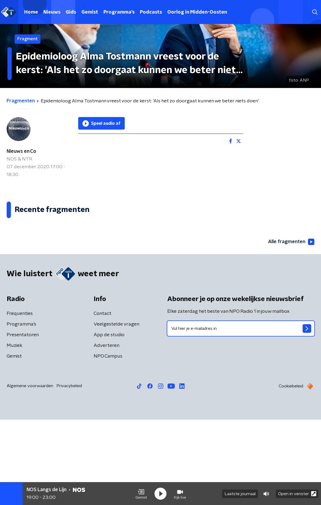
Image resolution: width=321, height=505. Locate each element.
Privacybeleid (69, 471)
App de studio (109, 420)
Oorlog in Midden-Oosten (197, 12)
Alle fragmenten (291, 327)
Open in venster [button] (297, 493)
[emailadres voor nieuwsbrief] (241, 413)
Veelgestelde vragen (116, 409)
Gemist (89, 12)
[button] (141, 493)
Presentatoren (23, 420)
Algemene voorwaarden (30, 471)
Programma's (119, 12)
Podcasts (151, 12)
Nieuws (51, 12)
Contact (102, 398)
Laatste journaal (240, 494)
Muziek (14, 430)
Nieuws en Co (21, 151)
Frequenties (20, 398)
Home (31, 12)
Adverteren (106, 430)
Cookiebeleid (291, 471)
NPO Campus (108, 441)
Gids (71, 12)
